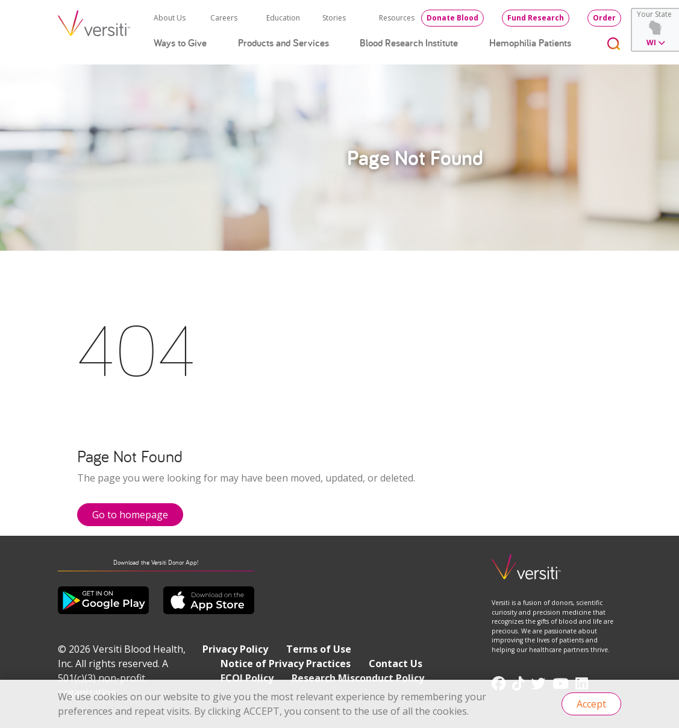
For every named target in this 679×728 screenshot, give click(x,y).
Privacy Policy (235, 649)
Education (283, 18)
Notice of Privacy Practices (286, 663)
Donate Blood (452, 18)
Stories (334, 18)
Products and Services (283, 42)
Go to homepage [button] (130, 514)
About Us (170, 18)
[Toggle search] (614, 43)
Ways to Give (180, 42)
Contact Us (395, 663)
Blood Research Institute (409, 42)
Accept (591, 704)
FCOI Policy (247, 678)
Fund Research (535, 18)
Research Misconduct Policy (358, 678)
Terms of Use (318, 649)
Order (604, 18)
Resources (397, 18)
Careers (223, 18)
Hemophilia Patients (530, 42)
